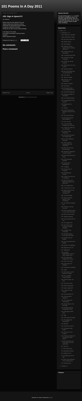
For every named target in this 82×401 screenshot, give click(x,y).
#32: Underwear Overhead (68, 267)
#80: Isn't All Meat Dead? (67, 98)
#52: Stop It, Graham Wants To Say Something (66, 199)
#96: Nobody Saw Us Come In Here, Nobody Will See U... (68, 48)
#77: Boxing (64, 108)
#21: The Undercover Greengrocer (66, 301)
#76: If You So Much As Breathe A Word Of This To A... (68, 112)
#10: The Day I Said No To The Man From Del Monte (68, 337)
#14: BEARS (64, 323)
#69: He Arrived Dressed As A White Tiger (67, 135)
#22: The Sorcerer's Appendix (66, 297)
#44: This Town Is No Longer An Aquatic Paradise (66, 226)
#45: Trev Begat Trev (66, 222)
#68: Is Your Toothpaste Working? (67, 139)
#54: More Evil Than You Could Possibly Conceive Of (67, 192)
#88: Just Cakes (65, 75)
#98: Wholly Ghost (66, 41)
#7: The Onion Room (66, 348)
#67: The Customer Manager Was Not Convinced (66, 144)
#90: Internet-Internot (66, 69)
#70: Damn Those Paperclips (66, 132)
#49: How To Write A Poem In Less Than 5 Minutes (68, 211)
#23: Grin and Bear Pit (67, 294)
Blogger (51, 397)
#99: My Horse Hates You (68, 39)
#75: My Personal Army (67, 115)
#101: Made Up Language (68, 34)
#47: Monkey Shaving (67, 216)
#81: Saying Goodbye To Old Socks (67, 95)
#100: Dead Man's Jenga (67, 37)
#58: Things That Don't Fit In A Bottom (68, 177)
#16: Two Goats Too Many (68, 317)
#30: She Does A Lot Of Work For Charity (67, 272)
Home (28, 92)
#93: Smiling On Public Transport (67, 58)
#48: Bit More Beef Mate (67, 214)
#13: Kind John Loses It (67, 326)
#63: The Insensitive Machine (66, 160)
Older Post (49, 92)
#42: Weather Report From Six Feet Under (67, 234)
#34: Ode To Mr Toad (66, 261)
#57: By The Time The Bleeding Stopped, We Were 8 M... (67, 182)
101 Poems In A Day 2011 (21, 6)
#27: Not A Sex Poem (67, 283)
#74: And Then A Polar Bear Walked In (67, 118)
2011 (61, 30)
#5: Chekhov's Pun (66, 353)
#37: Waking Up (65, 250)
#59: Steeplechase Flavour (66, 173)
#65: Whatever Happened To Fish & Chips (68, 152)
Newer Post (6, 92)
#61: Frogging (65, 166)
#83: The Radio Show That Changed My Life (67, 88)
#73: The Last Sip (66, 121)
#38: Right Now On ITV (67, 247)
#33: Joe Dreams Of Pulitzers (66, 264)
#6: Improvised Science (67, 351)
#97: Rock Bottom (66, 44)
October (64, 366)
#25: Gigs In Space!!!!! (67, 288)
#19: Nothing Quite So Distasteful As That (67, 308)
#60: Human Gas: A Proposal (66, 169)
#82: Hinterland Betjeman (68, 92)
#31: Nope (64, 269)
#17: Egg (63, 315)
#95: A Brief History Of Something (67, 52)
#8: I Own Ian (64, 346)
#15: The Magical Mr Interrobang (66, 320)
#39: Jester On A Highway (68, 245)
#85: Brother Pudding (67, 83)
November (64, 32)
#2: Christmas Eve (66, 363)
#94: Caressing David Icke (68, 55)
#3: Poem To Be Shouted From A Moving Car (67, 360)
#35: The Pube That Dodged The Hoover (67, 258)
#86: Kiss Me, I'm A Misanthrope (66, 80)
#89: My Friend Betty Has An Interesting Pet (68, 72)
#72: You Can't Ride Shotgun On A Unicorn (67, 124)
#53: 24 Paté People (66, 195)
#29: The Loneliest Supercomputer (66, 276)
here (72, 16)
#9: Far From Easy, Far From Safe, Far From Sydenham (67, 342)
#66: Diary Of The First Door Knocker (67, 148)
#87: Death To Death (66, 77)
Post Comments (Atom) (31, 97)
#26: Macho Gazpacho (67, 285)
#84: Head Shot (65, 86)
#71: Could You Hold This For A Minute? (68, 128)
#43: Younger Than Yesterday (66, 231)
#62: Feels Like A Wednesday (65, 163)
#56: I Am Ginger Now (67, 185)
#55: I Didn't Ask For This (68, 188)
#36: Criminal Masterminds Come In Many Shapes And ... (67, 254)
